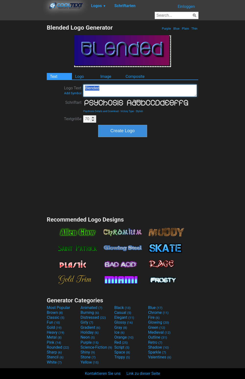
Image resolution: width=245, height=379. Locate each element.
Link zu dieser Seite (143, 373)
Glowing (158, 322)
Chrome (158, 312)
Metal (54, 337)
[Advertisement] (23, 97)
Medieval (159, 332)
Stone (88, 357)
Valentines (159, 357)
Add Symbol (73, 93)
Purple (166, 28)
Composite (135, 76)
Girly (87, 322)
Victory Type (127, 111)
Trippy (122, 357)
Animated (91, 307)
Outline (157, 337)
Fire (154, 317)
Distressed (93, 317)
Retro (155, 342)
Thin (194, 28)
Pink (54, 342)
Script (121, 347)
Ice (119, 332)
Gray (120, 327)
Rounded (58, 347)
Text (53, 76)
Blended (140, 90)
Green (156, 327)
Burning (90, 312)
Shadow (158, 347)
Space (122, 352)
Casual (122, 312)
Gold (54, 327)
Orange (124, 337)
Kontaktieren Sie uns (103, 373)
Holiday (90, 332)
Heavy (55, 332)
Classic (55, 317)
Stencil (55, 357)
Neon (88, 337)
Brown (55, 312)
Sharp (54, 352)
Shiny (88, 352)
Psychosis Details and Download (101, 111)
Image (105, 76)
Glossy (123, 322)
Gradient (90, 327)
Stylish (139, 111)
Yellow (90, 362)
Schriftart (73, 102)
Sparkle (157, 352)
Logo (79, 76)
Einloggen (186, 6)
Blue (176, 28)
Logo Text (73, 90)
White (54, 362)
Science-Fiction (96, 347)
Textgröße (73, 119)
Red (121, 342)
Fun (53, 322)
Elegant (124, 317)
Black (122, 307)
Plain (185, 28)
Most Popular (58, 307)
